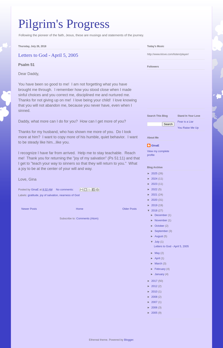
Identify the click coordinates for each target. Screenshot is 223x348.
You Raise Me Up (188, 127)
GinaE (155, 145)
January (160, 274)
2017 (154, 280)
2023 (154, 183)
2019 (154, 205)
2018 (154, 210)
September (162, 231)
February (160, 268)
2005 (154, 312)
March (159, 263)
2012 (154, 286)
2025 (154, 173)
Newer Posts (29, 208)
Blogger (128, 339)
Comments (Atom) (87, 218)
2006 (154, 307)
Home (79, 208)
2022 (154, 189)
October (160, 225)
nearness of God (70, 195)
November (161, 220)
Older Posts (129, 208)
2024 (154, 178)
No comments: (65, 189)
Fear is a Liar (185, 121)
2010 (154, 291)
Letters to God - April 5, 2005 (48, 55)
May (158, 253)
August (159, 236)
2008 (154, 296)
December (161, 215)
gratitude (33, 195)
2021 (154, 194)
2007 (154, 302)
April (158, 258)
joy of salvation (49, 195)
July (157, 241)
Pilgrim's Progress (64, 24)
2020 (154, 199)
